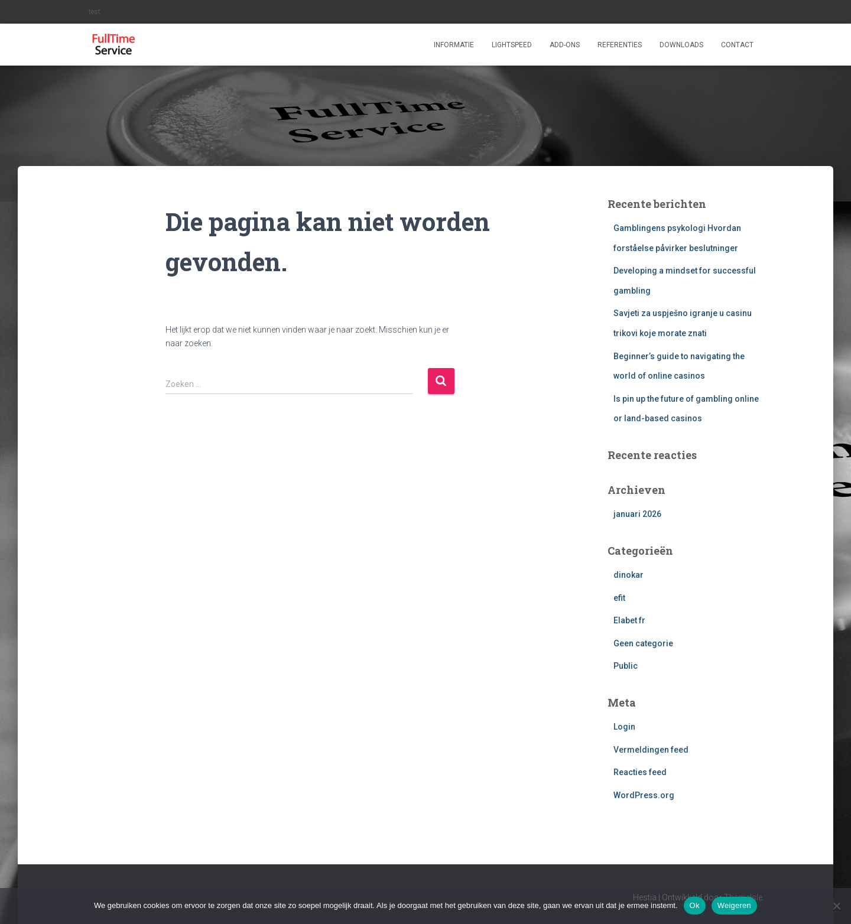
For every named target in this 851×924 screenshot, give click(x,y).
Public (625, 666)
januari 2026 (637, 514)
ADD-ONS (565, 45)
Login (624, 726)
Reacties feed (640, 772)
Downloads (681, 45)
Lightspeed (512, 45)
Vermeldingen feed (650, 749)
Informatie (454, 45)
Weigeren (734, 905)
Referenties (619, 45)
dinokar (628, 575)
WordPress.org (643, 795)
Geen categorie (643, 643)
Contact (737, 45)
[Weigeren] (836, 906)
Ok (695, 905)
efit (619, 598)
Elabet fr (629, 620)
